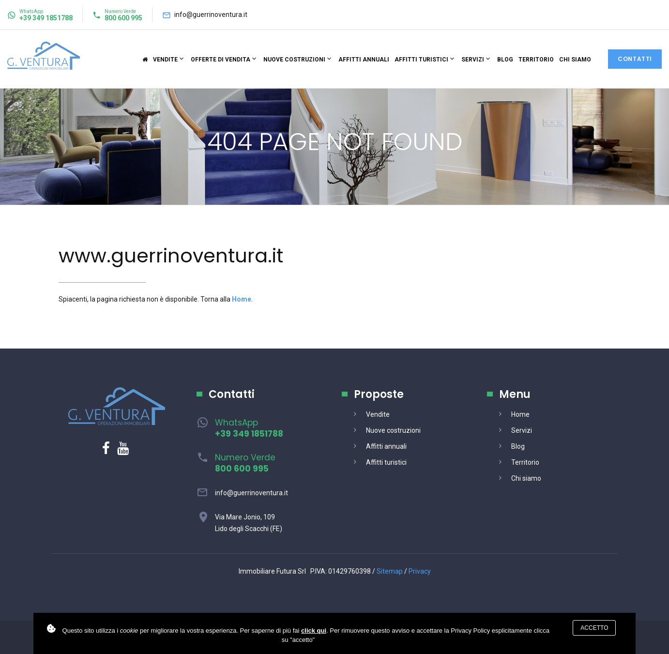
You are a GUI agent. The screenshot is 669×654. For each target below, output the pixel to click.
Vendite (165, 59)
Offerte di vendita (220, 59)
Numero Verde (245, 463)
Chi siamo (575, 59)
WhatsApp (249, 428)
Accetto (594, 627)
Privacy (420, 571)
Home (520, 414)
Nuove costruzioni (294, 59)
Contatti (635, 59)
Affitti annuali (363, 59)
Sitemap (390, 571)
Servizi (472, 59)
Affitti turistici (421, 59)
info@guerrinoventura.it (210, 14)
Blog (505, 59)
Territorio (536, 59)
